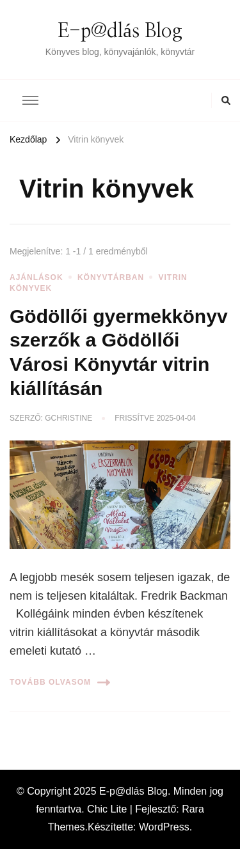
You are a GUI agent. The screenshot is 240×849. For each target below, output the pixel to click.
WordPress (164, 827)
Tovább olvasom (60, 682)
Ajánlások (36, 277)
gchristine (68, 418)
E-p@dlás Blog (120, 31)
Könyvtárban (110, 277)
